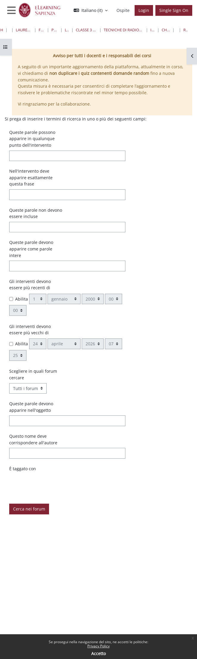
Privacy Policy (98, 646)
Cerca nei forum (29, 509)
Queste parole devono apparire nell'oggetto (31, 407)
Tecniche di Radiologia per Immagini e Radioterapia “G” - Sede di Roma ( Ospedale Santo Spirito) (124, 30)
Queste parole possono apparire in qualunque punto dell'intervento (32, 138)
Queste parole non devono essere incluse (35, 213)
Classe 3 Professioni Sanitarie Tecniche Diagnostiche (86, 30)
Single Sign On (173, 10)
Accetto (98, 653)
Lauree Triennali (67, 30)
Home (1, 30)
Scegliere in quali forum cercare (33, 374)
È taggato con (22, 468)
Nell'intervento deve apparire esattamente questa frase (31, 177)
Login (143, 10)
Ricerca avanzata (185, 30)
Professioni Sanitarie (54, 30)
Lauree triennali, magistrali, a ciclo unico (24, 30)
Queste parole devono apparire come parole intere (31, 248)
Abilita (21, 299)
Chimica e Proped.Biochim (166, 30)
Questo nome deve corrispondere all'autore (33, 439)
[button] (90, 10)
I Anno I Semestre (152, 30)
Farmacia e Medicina (42, 30)
